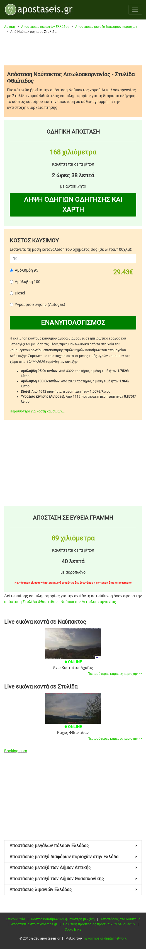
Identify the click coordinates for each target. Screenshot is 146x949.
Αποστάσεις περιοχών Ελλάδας (45, 27)
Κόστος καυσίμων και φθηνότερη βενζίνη (63, 919)
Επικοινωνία (15, 919)
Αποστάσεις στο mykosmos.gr (34, 924)
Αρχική (9, 27)
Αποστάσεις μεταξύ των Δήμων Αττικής (73, 867)
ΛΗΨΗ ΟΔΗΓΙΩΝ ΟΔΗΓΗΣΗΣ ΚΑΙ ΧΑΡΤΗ (73, 204)
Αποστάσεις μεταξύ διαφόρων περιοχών (106, 27)
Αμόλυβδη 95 (26, 270)
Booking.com (15, 751)
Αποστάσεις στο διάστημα (120, 919)
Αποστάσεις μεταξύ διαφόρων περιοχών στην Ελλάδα (73, 856)
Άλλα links (73, 929)
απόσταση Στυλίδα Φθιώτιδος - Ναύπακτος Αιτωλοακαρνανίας (60, 601)
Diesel (20, 293)
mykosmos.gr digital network (104, 938)
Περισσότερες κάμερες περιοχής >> (114, 674)
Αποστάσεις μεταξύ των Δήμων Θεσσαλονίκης (73, 878)
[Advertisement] (73, 51)
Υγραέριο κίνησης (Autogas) (40, 304)
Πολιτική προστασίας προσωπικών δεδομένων (99, 924)
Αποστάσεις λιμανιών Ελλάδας (73, 889)
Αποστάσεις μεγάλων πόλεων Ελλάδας (73, 845)
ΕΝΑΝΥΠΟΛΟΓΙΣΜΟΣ (73, 322)
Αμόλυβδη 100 (27, 281)
